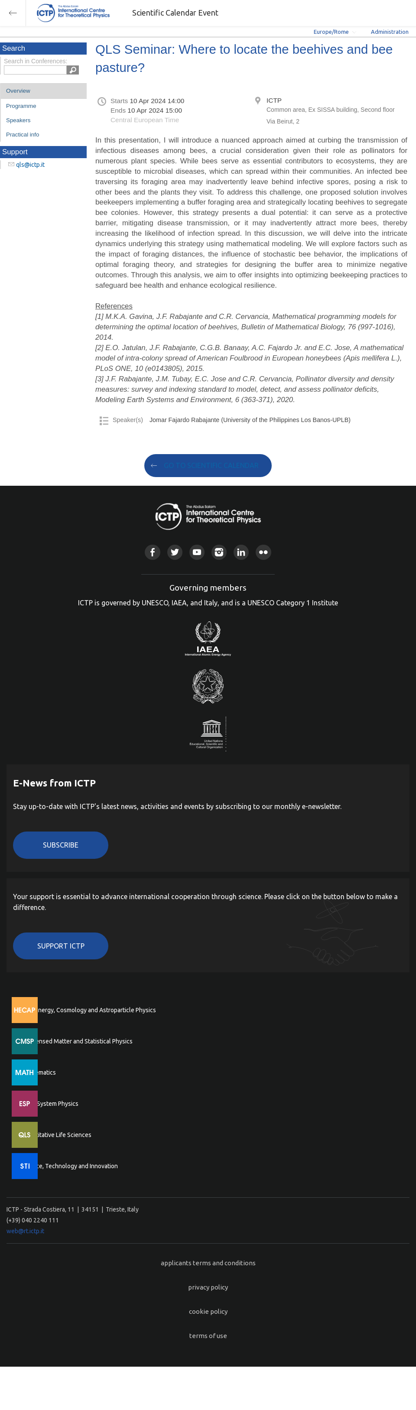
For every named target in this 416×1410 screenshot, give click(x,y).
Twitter (174, 552)
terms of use (208, 1335)
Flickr (263, 552)
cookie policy (208, 1311)
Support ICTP (60, 946)
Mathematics (38, 1072)
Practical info (22, 134)
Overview (18, 91)
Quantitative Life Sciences (56, 1134)
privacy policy (208, 1287)
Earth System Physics (49, 1103)
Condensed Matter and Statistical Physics (77, 1041)
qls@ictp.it (30, 164)
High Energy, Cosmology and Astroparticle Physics (88, 1010)
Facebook (152, 552)
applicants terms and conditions (208, 1263)
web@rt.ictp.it (25, 1231)
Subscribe (60, 845)
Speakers (18, 120)
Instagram (219, 552)
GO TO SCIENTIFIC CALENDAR (211, 465)
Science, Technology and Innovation (69, 1166)
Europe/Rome (331, 32)
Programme (21, 106)
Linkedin (241, 552)
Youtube (197, 552)
